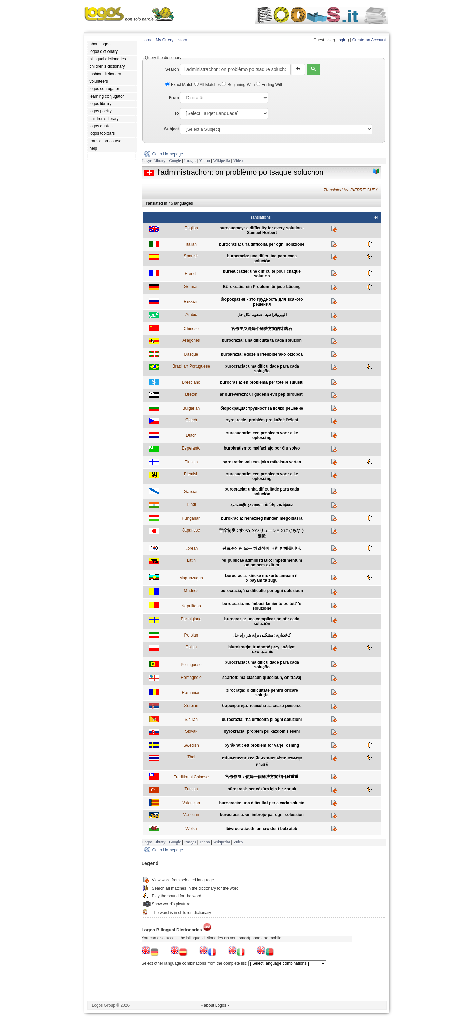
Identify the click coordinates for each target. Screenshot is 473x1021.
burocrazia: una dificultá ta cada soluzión (262, 340)
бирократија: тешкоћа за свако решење (261, 705)
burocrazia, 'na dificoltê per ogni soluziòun (262, 590)
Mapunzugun (191, 578)
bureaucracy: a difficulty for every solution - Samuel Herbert (261, 230)
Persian (191, 635)
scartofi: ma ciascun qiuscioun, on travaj (261, 677)
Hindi (191, 504)
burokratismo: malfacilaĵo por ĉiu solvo (262, 448)
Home (147, 40)
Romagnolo (191, 677)
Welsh (191, 828)
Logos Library (154, 160)
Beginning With (239, 84)
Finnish (191, 462)
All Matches (208, 84)
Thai (191, 757)
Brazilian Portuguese (191, 366)
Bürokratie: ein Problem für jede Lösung (262, 286)
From (174, 97)
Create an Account (369, 40)
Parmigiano (191, 619)
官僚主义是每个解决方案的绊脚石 (261, 328)
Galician (191, 491)
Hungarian (191, 518)
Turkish (191, 789)
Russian (191, 301)
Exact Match (180, 84)
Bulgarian (191, 408)
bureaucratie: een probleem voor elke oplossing (262, 435)
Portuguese (191, 664)
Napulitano (191, 606)
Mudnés (191, 590)
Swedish (191, 745)
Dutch (191, 435)
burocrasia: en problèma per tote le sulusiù (261, 382)
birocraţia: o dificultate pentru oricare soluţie (262, 692)
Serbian (191, 705)
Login (341, 40)
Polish (191, 647)
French (191, 273)
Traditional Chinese (191, 777)
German (191, 286)
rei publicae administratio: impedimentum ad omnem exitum (261, 562)
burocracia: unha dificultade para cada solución (261, 491)
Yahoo (204, 160)
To (176, 113)
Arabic (191, 314)
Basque (191, 354)
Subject (171, 129)
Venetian (191, 814)
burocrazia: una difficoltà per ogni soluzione (261, 244)
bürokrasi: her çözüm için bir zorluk (262, 789)
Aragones (191, 340)
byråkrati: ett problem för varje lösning (261, 745)
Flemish (191, 474)
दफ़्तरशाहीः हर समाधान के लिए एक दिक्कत (261, 505)
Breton (191, 394)
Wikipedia (221, 160)
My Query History (171, 40)
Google (175, 160)
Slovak (191, 731)
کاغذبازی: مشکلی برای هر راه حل (262, 635)
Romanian (191, 692)
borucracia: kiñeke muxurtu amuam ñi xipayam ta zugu (262, 578)
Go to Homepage (167, 154)
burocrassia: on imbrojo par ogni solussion (262, 814)
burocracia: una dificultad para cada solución (262, 258)
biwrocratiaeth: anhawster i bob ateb (261, 828)
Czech (191, 420)
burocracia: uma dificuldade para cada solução (262, 368)
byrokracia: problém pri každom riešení (262, 731)
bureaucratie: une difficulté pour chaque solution (262, 273)
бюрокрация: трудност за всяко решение (261, 408)
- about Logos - (215, 1005)
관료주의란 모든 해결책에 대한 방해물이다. (261, 548)
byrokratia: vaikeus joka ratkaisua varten (261, 462)
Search (172, 69)
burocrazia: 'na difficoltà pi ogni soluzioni (262, 719)
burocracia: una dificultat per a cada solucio (261, 802)
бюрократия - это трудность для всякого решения (262, 302)
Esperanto (191, 448)
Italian (191, 244)
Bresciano (191, 382)
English (191, 228)
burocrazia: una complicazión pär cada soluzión (261, 621)
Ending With (269, 84)
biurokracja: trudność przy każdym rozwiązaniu (262, 649)
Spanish (191, 256)
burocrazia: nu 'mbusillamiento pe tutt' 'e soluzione (261, 606)
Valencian (191, 802)
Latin (191, 560)
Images (190, 160)
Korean (191, 548)
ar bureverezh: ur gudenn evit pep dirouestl (262, 394)
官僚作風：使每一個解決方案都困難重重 (261, 776)
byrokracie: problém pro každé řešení (262, 420)
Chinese (191, 328)
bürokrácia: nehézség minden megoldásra (261, 518)
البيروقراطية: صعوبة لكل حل (262, 314)
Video (238, 160)
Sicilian (191, 719)
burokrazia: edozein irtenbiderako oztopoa (262, 354)
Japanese (191, 530)
